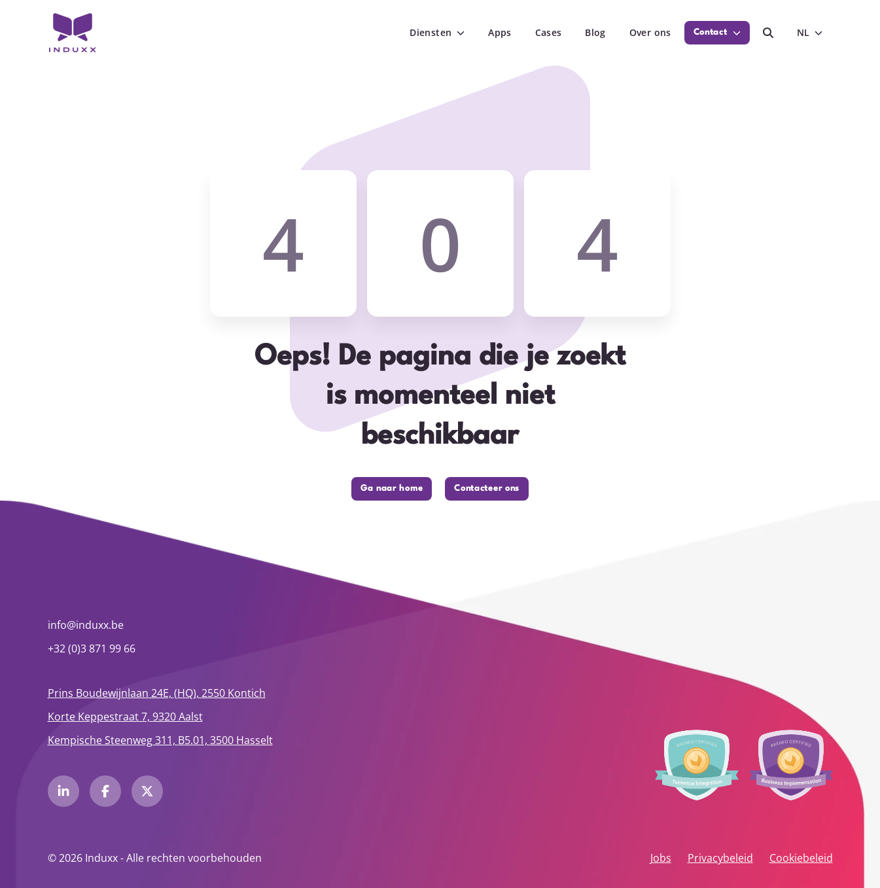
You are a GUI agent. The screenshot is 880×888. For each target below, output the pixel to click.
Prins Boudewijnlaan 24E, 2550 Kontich (157, 693)
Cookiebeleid (801, 858)
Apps (499, 32)
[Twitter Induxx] (147, 791)
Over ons (650, 32)
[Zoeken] (768, 33)
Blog (595, 32)
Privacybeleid (720, 858)
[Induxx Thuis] (73, 32)
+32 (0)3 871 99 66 (91, 648)
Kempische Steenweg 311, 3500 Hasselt (160, 740)
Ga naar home (392, 488)
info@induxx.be (86, 625)
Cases (548, 32)
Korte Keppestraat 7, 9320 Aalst (125, 716)
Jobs (660, 858)
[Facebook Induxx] (105, 791)
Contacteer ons (486, 488)
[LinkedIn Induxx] (63, 791)
